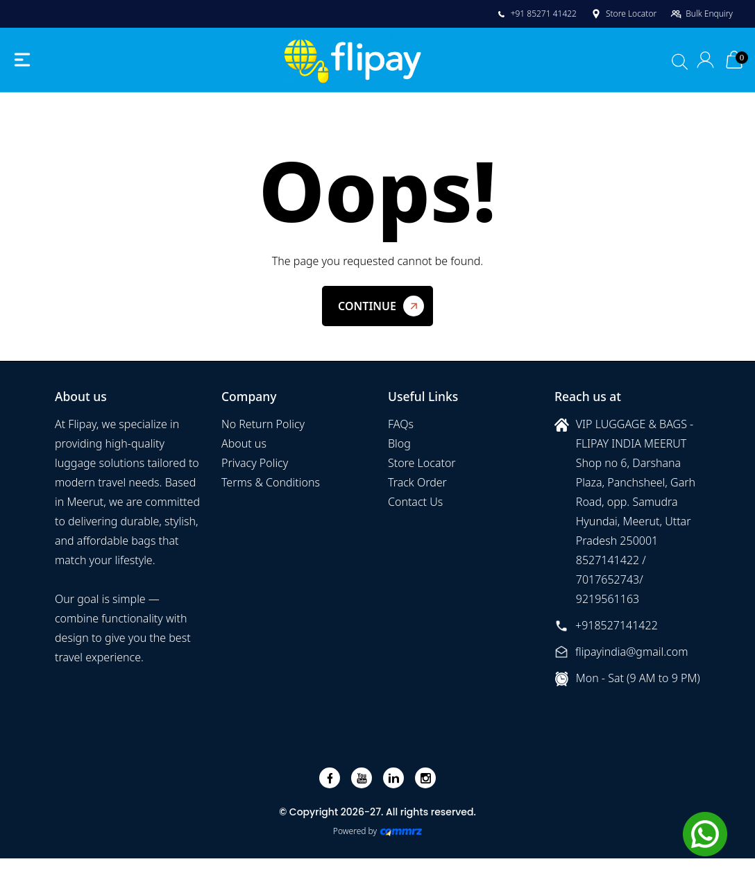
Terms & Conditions (270, 482)
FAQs (401, 424)
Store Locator (623, 13)
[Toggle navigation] (22, 60)
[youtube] (362, 778)
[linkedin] (394, 778)
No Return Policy (263, 424)
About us (243, 443)
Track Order (417, 482)
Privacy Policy (254, 462)
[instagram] (426, 778)
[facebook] (330, 778)
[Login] (706, 59)
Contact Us (415, 501)
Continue (367, 306)
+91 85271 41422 (536, 13)
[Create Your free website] (401, 831)
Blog (399, 443)
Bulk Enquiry (701, 13)
